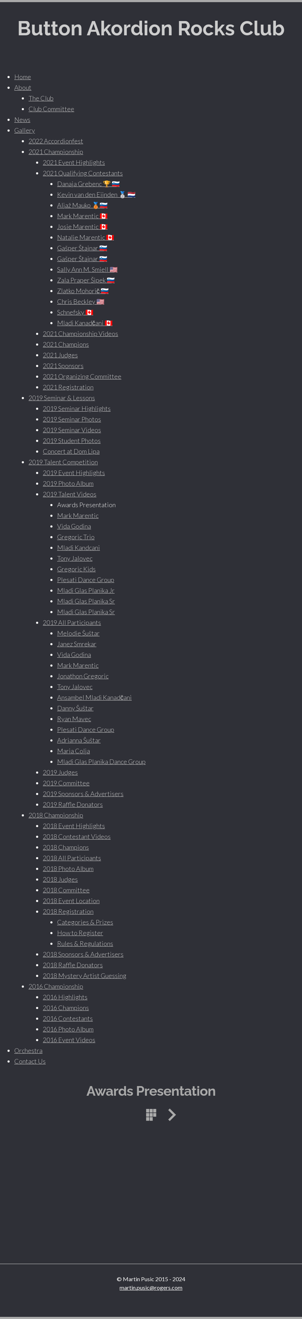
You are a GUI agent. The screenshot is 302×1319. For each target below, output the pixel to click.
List (151, 1115)
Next (169, 1115)
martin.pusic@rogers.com (151, 1287)
